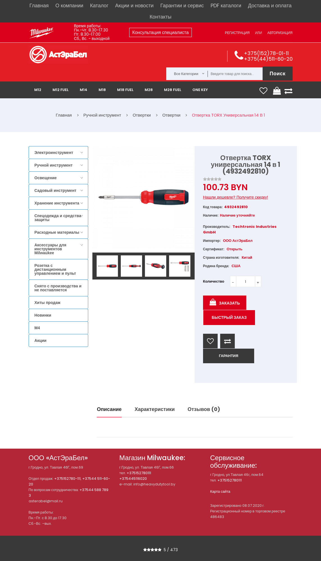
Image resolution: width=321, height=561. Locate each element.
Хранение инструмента (57, 203)
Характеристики (155, 409)
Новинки (43, 315)
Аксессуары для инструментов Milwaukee (51, 249)
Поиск (278, 73)
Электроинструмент (54, 152)
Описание (109, 409)
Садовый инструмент (56, 190)
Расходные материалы (57, 232)
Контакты (161, 16)
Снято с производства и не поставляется (58, 288)
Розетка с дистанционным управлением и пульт (55, 269)
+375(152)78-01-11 (266, 53)
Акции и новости (134, 5)
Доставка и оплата (270, 5)
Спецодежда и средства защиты (58, 218)
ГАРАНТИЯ (228, 355)
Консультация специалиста (160, 32)
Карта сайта (220, 491)
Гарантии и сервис (182, 5)
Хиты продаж (48, 302)
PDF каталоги (226, 5)
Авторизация (279, 32)
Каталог (99, 5)
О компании (69, 5)
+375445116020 (133, 478)
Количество (213, 281)
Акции (41, 340)
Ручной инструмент (54, 165)
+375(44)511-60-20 (268, 58)
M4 (37, 328)
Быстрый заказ (229, 317)
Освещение (46, 178)
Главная (39, 5)
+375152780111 (139, 473)
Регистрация (237, 32)
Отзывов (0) (204, 409)
